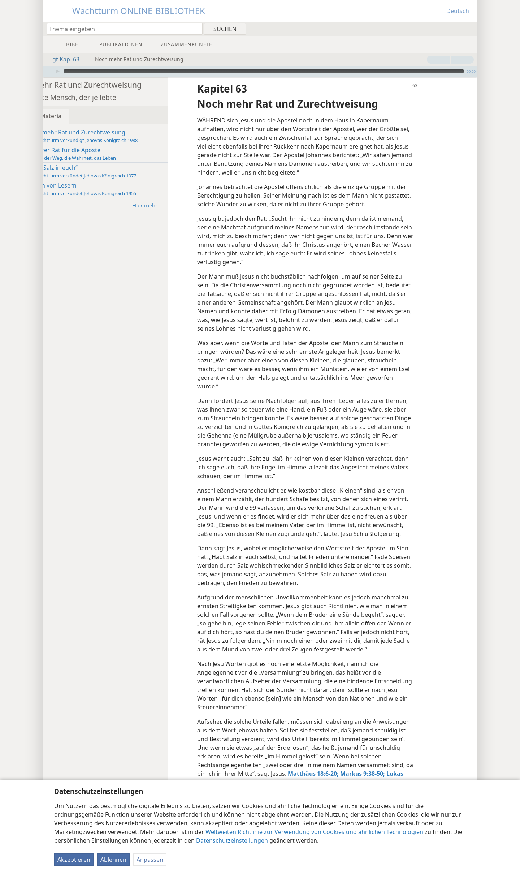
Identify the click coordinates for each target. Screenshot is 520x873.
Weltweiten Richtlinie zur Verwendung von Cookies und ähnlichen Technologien (314, 832)
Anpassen (149, 860)
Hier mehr (186, 194)
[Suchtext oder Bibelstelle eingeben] (121, 28)
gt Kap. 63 (62, 59)
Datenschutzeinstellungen (232, 840)
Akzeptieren (73, 860)
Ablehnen (113, 860)
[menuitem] (468, 28)
